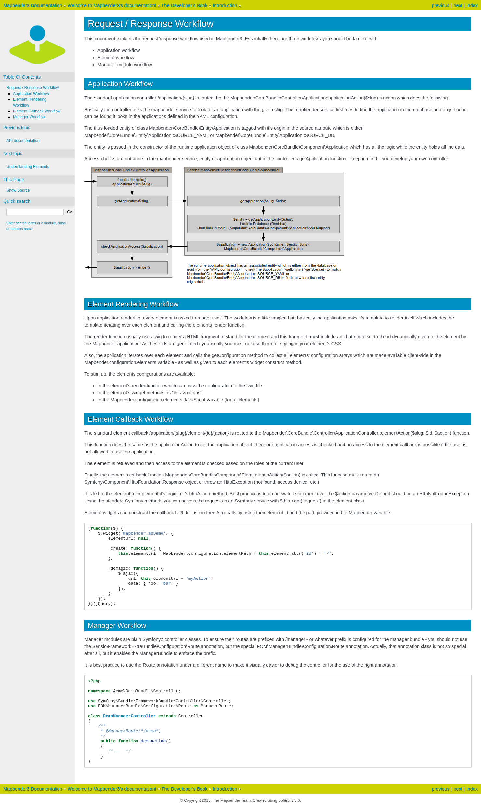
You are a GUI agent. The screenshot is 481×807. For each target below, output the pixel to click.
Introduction (225, 5)
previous (440, 5)
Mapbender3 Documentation (32, 5)
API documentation (22, 140)
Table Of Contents (22, 77)
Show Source (18, 190)
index (472, 5)
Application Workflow (31, 93)
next (458, 5)
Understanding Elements (27, 166)
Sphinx (284, 800)
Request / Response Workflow (32, 87)
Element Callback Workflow (36, 111)
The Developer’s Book (185, 5)
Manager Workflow (29, 117)
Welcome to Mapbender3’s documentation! (112, 5)
